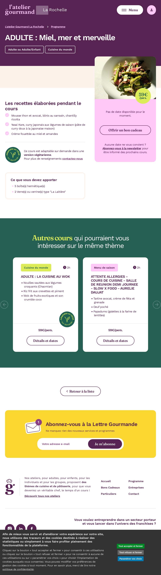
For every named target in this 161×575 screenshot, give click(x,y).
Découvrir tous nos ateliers (42, 496)
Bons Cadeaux (110, 487)
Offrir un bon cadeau (125, 130)
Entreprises (136, 487)
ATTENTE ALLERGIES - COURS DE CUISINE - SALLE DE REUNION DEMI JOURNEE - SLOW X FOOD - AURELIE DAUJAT (114, 284)
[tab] (48, 304)
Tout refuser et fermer (130, 552)
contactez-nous (72, 158)
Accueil (106, 481)
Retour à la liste (81, 391)
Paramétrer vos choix (130, 558)
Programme (58, 26)
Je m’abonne (105, 444)
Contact (133, 493)
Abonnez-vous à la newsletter (122, 148)
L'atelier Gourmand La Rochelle (24, 26)
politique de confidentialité (19, 569)
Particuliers (108, 493)
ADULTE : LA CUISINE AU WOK (45, 277)
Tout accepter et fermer (131, 546)
